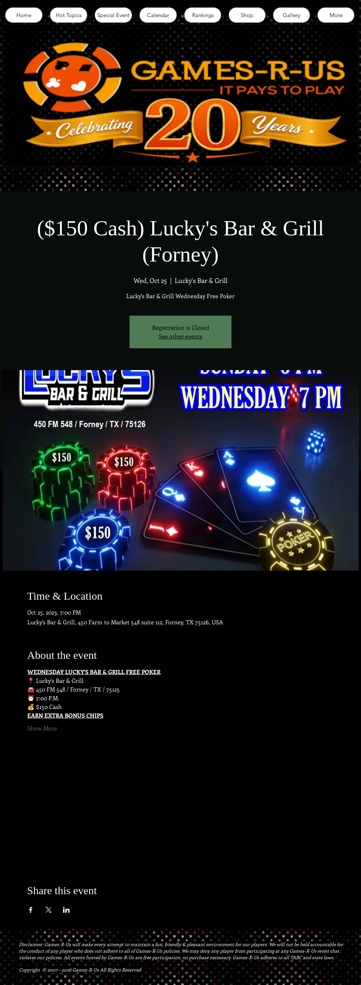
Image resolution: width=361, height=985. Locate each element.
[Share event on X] (48, 910)
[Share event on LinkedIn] (66, 910)
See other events (180, 336)
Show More (42, 728)
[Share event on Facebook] (30, 910)
